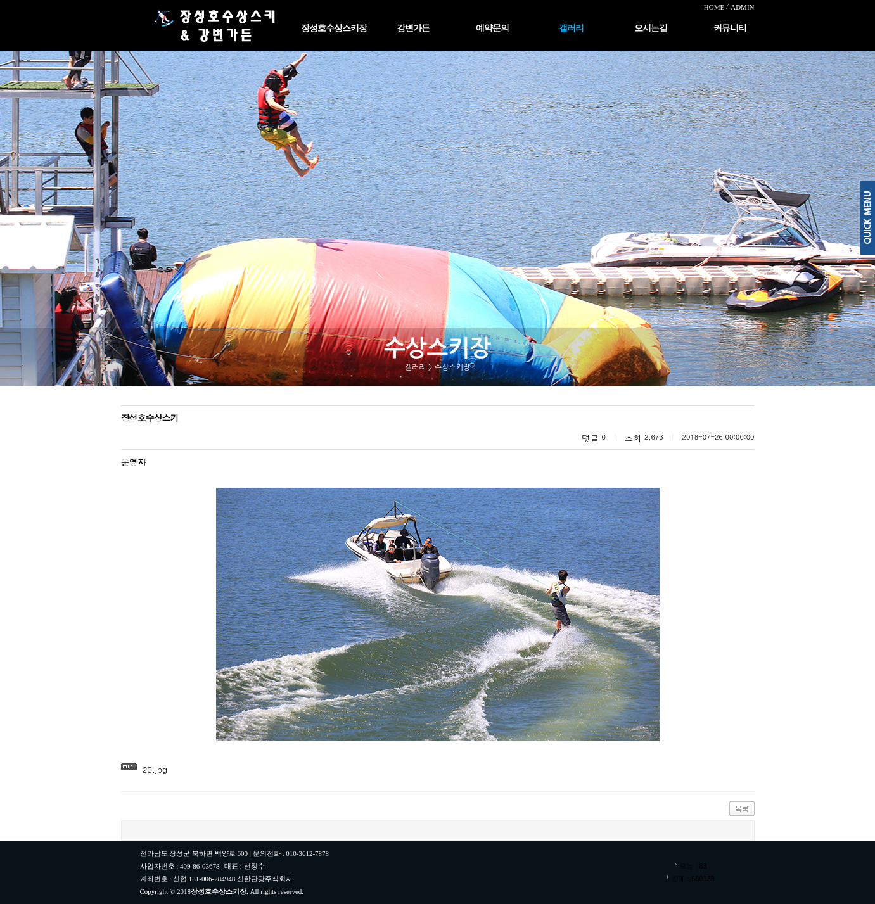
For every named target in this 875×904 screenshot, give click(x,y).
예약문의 (492, 28)
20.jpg (154, 769)
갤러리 (571, 28)
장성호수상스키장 (334, 28)
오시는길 (650, 28)
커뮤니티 (729, 28)
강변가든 (413, 28)
